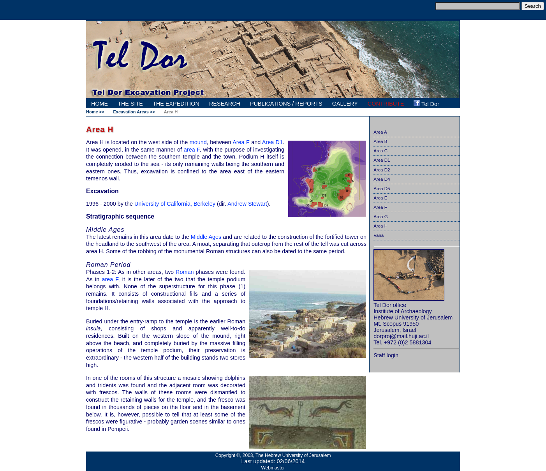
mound (198, 142)
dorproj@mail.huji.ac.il (401, 336)
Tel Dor (426, 103)
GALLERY (345, 104)
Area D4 (381, 179)
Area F (380, 207)
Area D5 (381, 188)
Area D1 (381, 160)
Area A (380, 132)
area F (192, 149)
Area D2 (381, 170)
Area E (380, 198)
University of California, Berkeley (174, 204)
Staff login (385, 355)
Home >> (95, 111)
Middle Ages (206, 237)
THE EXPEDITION (176, 104)
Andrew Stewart (247, 204)
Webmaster (273, 468)
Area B (380, 141)
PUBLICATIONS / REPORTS (286, 104)
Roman (185, 272)
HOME (99, 104)
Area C (380, 150)
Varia (378, 235)
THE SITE (130, 104)
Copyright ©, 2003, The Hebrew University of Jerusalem (273, 455)
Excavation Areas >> (134, 111)
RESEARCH (224, 104)
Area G (380, 216)
